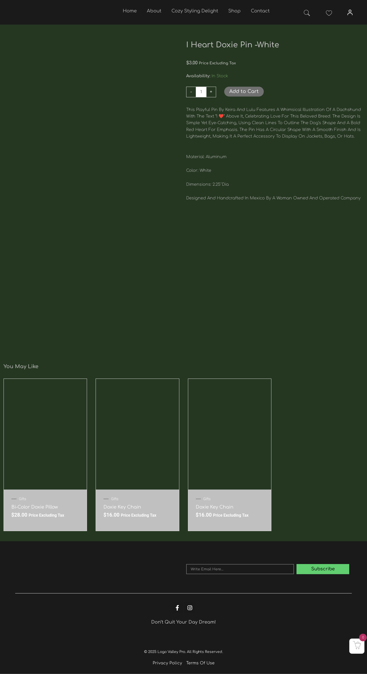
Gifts (22, 499)
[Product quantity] (201, 92)
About (154, 10)
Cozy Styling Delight (194, 10)
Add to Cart (244, 91)
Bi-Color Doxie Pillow (34, 507)
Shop (234, 10)
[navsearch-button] (307, 14)
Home (130, 10)
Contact (260, 10)
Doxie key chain (122, 507)
